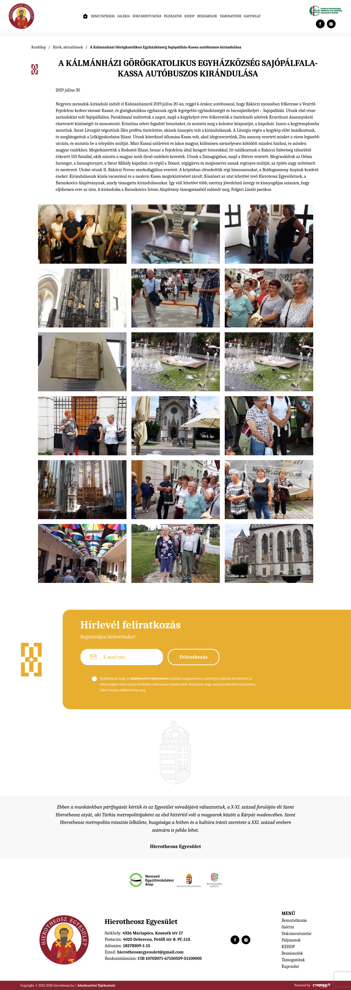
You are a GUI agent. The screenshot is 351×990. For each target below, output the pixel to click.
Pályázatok (173, 16)
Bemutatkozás (103, 16)
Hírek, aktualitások (68, 47)
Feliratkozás (193, 657)
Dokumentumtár (147, 16)
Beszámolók (207, 16)
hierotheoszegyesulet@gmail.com (150, 952)
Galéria (123, 16)
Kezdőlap (38, 47)
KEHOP (190, 16)
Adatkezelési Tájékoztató (96, 985)
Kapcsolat (252, 16)
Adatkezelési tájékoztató (149, 678)
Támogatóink (231, 16)
